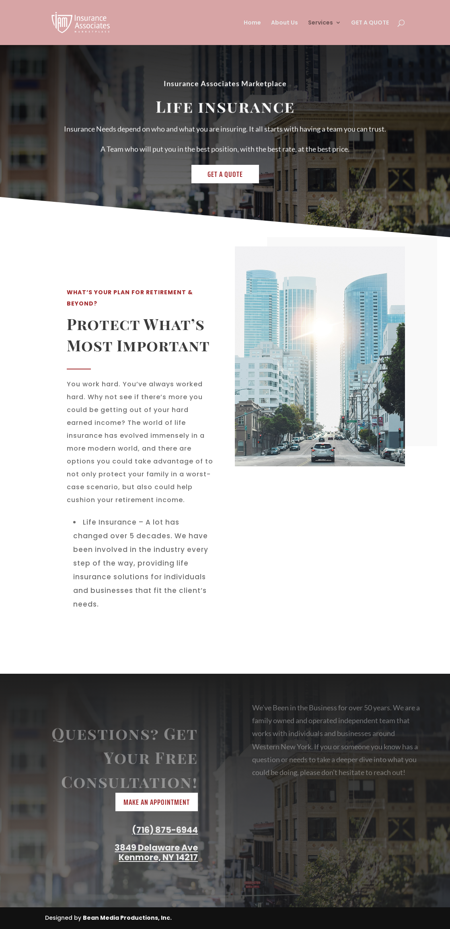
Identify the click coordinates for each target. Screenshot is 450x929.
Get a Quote (225, 174)
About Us (284, 23)
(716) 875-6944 (165, 830)
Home (252, 23)
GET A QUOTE (370, 23)
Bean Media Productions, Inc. (127, 918)
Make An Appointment (156, 802)
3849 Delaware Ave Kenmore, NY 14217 (156, 852)
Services (320, 23)
